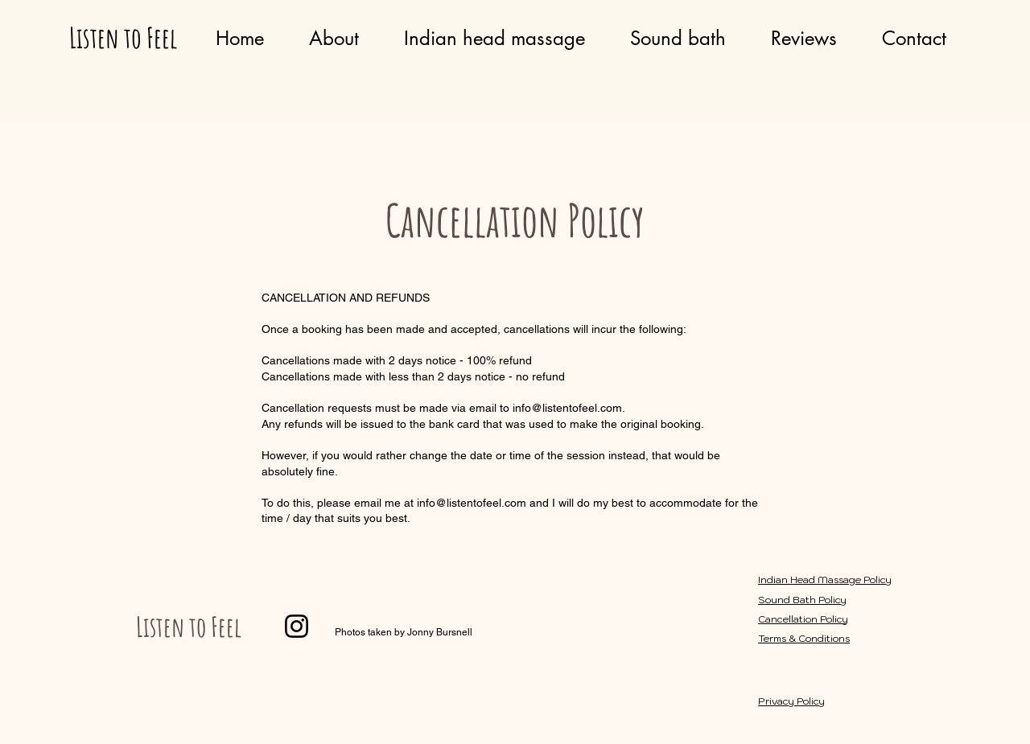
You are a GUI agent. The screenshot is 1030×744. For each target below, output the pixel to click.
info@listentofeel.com (471, 502)
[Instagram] (296, 626)
